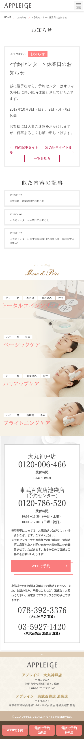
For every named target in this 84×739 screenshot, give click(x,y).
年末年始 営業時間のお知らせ (27, 201)
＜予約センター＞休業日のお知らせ (29, 220)
